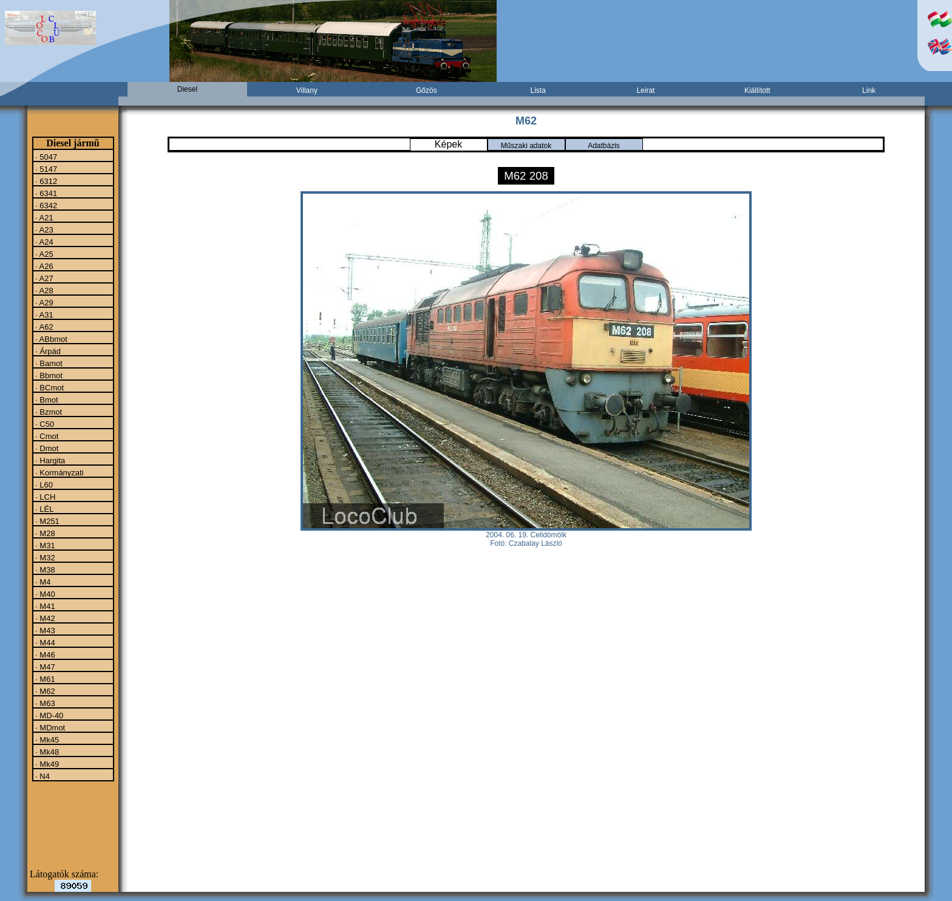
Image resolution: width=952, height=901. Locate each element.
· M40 (44, 594)
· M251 (46, 521)
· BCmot (48, 387)
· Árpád (47, 351)
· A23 (43, 229)
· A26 (43, 266)
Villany (307, 90)
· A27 (43, 278)
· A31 (43, 314)
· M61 (44, 679)
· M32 (44, 557)
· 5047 (45, 156)
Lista (537, 90)
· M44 (44, 642)
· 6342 (45, 205)
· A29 (43, 302)
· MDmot (49, 727)
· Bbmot (48, 375)
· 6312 (45, 181)
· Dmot (46, 448)
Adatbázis (604, 145)
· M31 (44, 545)
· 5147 (45, 169)
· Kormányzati (58, 472)
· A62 (43, 326)
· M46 (44, 654)
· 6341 (45, 193)
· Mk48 (46, 751)
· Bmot (45, 399)
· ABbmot (50, 339)
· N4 (41, 776)
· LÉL (43, 509)
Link (868, 90)
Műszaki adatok (526, 145)
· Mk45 (46, 739)
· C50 (44, 424)
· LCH (44, 496)
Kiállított (757, 90)
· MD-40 (48, 715)
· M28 (44, 533)
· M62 (44, 691)
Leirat (645, 90)
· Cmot (46, 436)
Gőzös (426, 90)
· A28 (43, 290)
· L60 (43, 484)
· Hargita (49, 460)
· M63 (44, 703)
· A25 (43, 254)
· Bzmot (48, 411)
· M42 (44, 618)
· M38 (44, 569)
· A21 (43, 217)
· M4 (42, 581)
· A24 (43, 241)
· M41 (44, 606)
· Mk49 (46, 764)
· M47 (44, 666)
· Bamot (48, 363)
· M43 (44, 630)
